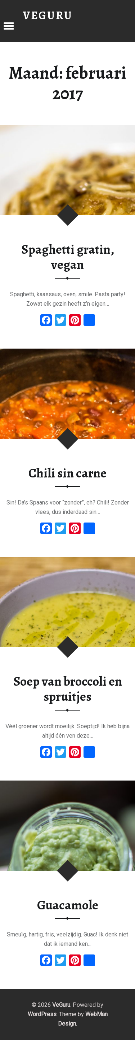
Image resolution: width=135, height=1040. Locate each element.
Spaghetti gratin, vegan (67, 257)
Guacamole (67, 905)
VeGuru (61, 1004)
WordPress (42, 1014)
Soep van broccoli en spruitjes (67, 689)
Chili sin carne (67, 473)
